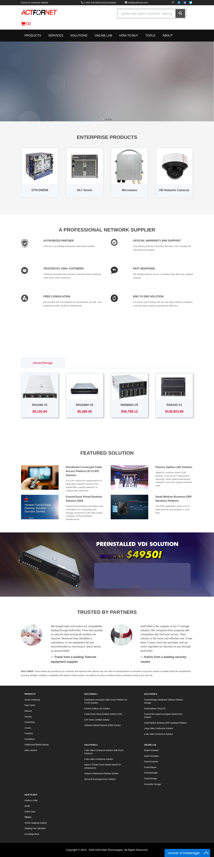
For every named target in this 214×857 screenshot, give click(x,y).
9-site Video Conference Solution (98, 759)
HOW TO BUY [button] (128, 35)
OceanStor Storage (152, 784)
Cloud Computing (32, 700)
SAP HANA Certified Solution (97, 720)
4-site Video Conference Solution (158, 734)
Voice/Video (30, 722)
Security (28, 717)
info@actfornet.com (138, 2)
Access (28, 728)
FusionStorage (150, 779)
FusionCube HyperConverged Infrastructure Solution (163, 715)
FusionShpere (150, 767)
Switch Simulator (151, 756)
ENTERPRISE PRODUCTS (107, 137)
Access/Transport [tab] (130, 363)
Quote (27, 806)
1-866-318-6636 (92, 2)
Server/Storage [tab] (43, 363)
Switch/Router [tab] (86, 363)
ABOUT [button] (168, 35)
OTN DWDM (40, 190)
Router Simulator (151, 750)
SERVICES (55, 35)
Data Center (30, 705)
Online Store (30, 812)
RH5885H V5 (129, 405)
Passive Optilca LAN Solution (173, 467)
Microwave (129, 190)
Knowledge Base (32, 834)
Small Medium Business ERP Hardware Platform (165, 723)
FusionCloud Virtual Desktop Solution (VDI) (103, 714)
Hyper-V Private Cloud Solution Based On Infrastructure (102, 766)
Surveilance (30, 739)
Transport (29, 733)
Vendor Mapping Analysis (36, 823)
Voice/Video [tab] (173, 363)
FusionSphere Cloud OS (154, 709)
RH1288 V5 (39, 405)
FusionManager (151, 773)
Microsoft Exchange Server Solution (100, 779)
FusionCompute (151, 762)
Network (28, 711)
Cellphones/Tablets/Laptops (37, 745)
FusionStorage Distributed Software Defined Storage (163, 701)
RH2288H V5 (84, 405)
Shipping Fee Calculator (35, 828)
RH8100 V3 (174, 405)
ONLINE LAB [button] (103, 35)
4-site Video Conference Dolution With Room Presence (104, 752)
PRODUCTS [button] (33, 35)
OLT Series (84, 190)
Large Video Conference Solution (158, 728)
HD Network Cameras (174, 190)
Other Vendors (31, 750)
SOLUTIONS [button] (79, 35)
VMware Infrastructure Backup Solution (101, 774)
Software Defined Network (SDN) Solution (102, 725)
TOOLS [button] (150, 35)
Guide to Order (31, 800)
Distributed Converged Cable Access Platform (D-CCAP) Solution (84, 471)
